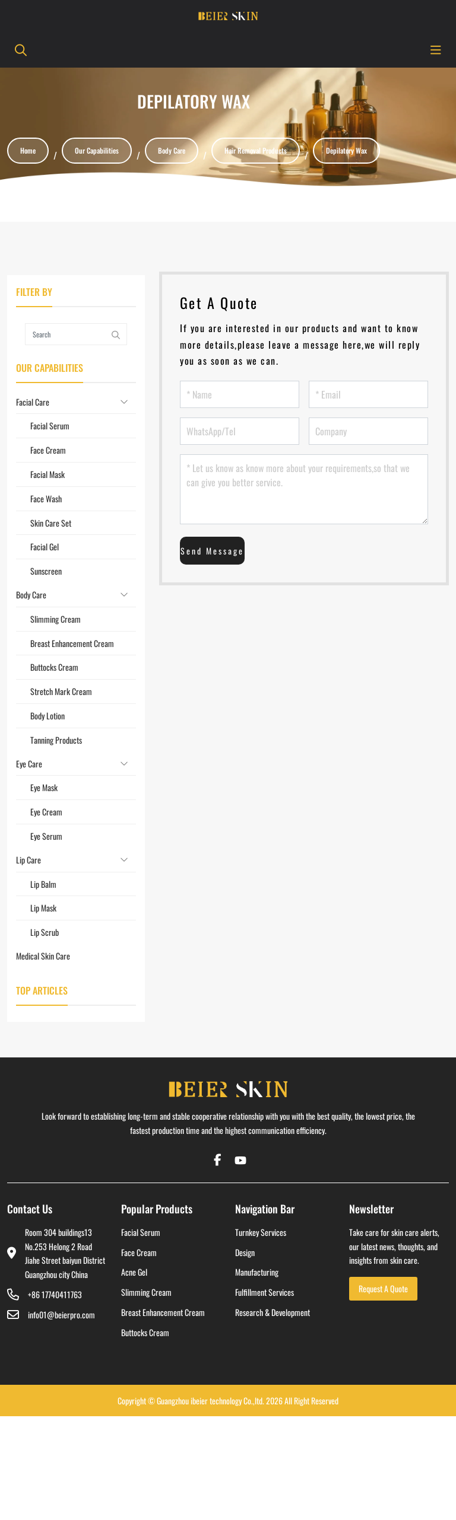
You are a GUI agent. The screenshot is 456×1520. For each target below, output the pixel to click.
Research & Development (272, 1312)
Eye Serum (46, 836)
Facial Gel (44, 546)
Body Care (31, 594)
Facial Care (32, 402)
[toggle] (436, 49)
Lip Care (28, 859)
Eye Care (29, 763)
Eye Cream (46, 811)
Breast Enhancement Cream (72, 643)
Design (245, 1252)
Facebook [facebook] (217, 1160)
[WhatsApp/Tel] (239, 431)
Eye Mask (44, 787)
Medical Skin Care (43, 955)
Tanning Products (56, 740)
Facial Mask (47, 474)
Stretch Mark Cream (61, 691)
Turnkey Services (260, 1232)
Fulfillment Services (264, 1292)
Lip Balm (43, 884)
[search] (19, 50)
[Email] (368, 394)
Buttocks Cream (54, 667)
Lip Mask (43, 907)
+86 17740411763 (55, 1294)
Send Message (212, 550)
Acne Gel (134, 1272)
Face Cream (48, 450)
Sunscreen (46, 571)
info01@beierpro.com (61, 1314)
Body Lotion (47, 715)
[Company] (368, 431)
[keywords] (65, 334)
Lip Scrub (44, 932)
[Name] (239, 394)
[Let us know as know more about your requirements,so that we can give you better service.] (304, 489)
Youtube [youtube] (239, 1160)
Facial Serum (49, 425)
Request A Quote (383, 1288)
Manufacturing (256, 1272)
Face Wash (46, 498)
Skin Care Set (50, 523)
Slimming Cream (55, 619)
